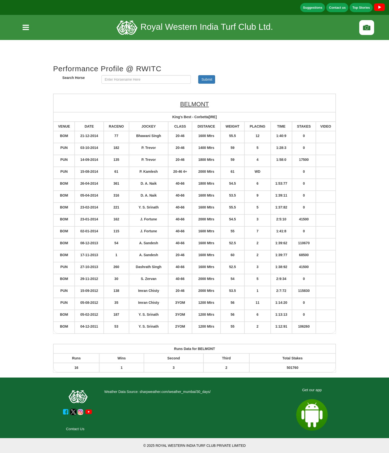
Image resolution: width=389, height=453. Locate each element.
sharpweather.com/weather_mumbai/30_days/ (174, 392)
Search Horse (73, 78)
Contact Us (75, 429)
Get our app (312, 390)
